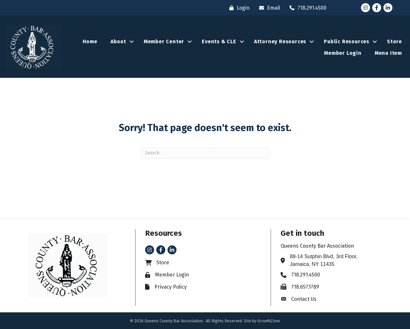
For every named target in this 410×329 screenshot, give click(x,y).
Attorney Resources (280, 41)
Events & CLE (219, 41)
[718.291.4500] (306, 8)
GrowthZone (268, 320)
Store (394, 41)
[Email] (268, 8)
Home (90, 41)
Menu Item (388, 53)
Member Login (343, 53)
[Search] (205, 153)
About (118, 41)
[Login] (238, 8)
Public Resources (346, 41)
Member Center (164, 41)
